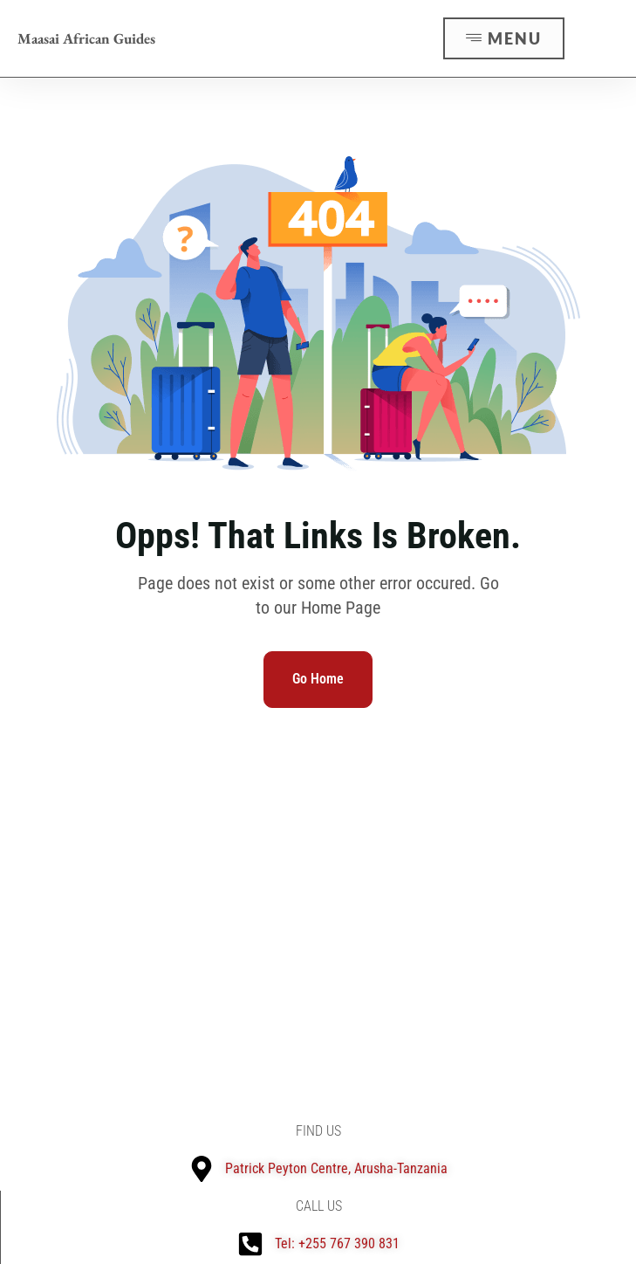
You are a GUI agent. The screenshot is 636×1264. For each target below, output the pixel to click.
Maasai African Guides (86, 38)
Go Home (318, 678)
